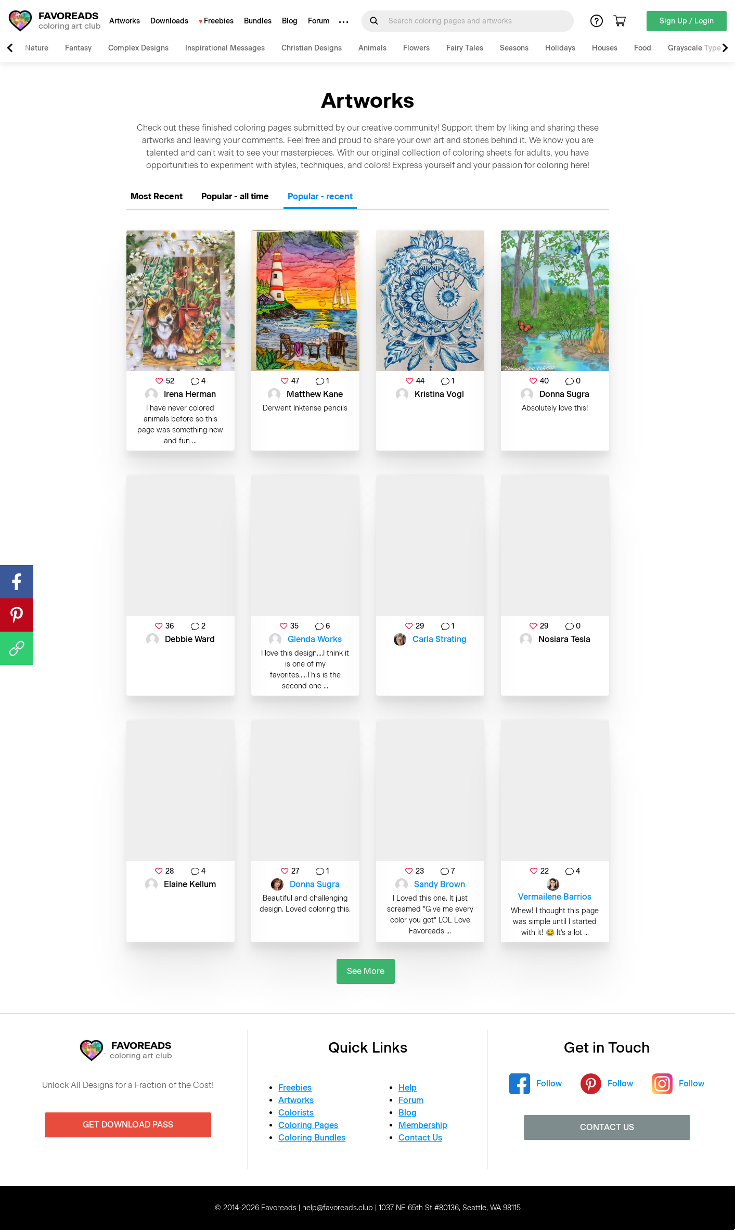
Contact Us (420, 1138)
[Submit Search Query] (374, 21)
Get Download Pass (128, 1125)
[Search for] (474, 21)
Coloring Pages (308, 1125)
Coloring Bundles (311, 1138)
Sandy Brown (439, 884)
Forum (319, 21)
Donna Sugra (315, 884)
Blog (290, 21)
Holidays (560, 48)
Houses (604, 48)
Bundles (258, 21)
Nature (36, 48)
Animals (372, 48)
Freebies (219, 21)
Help (407, 1088)
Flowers (416, 48)
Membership (422, 1125)
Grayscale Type (694, 48)
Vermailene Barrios (554, 897)
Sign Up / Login (687, 21)
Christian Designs (311, 48)
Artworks (124, 21)
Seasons (514, 48)
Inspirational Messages (225, 48)
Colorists (296, 1113)
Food (642, 48)
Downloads (169, 21)
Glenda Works (315, 639)
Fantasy (78, 48)
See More (365, 971)
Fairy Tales (464, 48)
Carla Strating (439, 639)
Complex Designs (138, 48)
